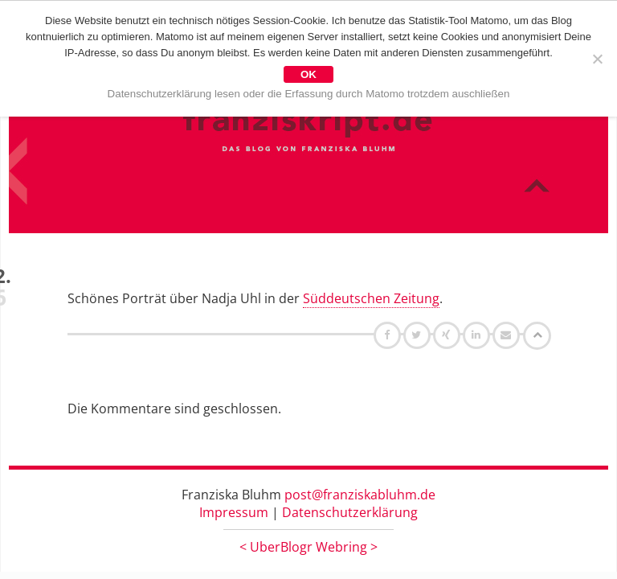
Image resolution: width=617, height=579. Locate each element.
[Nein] (597, 59)
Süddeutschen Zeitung (371, 298)
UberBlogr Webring (308, 547)
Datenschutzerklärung (350, 512)
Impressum (233, 512)
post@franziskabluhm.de (359, 494)
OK (308, 74)
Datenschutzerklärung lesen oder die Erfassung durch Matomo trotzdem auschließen (309, 94)
